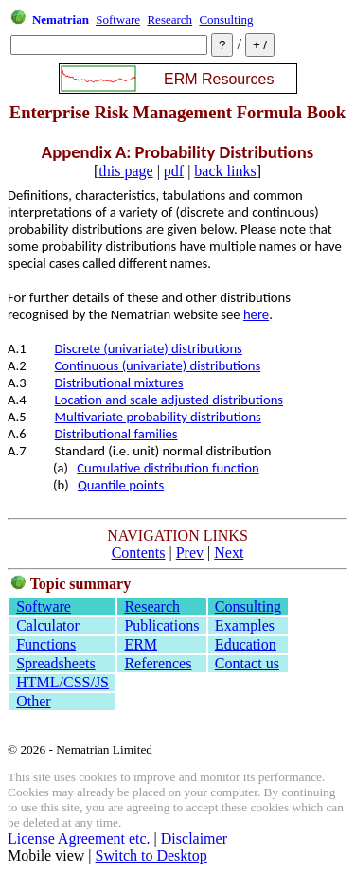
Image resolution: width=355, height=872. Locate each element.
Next (228, 552)
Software (118, 19)
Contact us (247, 663)
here (256, 314)
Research (169, 19)
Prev (190, 552)
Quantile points (121, 484)
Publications (161, 625)
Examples (245, 625)
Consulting (226, 19)
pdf (174, 171)
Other (33, 701)
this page (125, 171)
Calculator (48, 625)
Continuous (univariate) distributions (158, 365)
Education (245, 644)
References (157, 663)
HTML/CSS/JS (62, 682)
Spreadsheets (56, 663)
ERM (140, 644)
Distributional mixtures (119, 382)
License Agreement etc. (79, 838)
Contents (139, 552)
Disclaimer (194, 838)
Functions (46, 644)
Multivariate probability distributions (158, 416)
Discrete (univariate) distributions (148, 348)
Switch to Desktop (151, 855)
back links (225, 171)
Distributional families (116, 433)
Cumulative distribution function (167, 467)
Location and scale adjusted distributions (169, 399)
